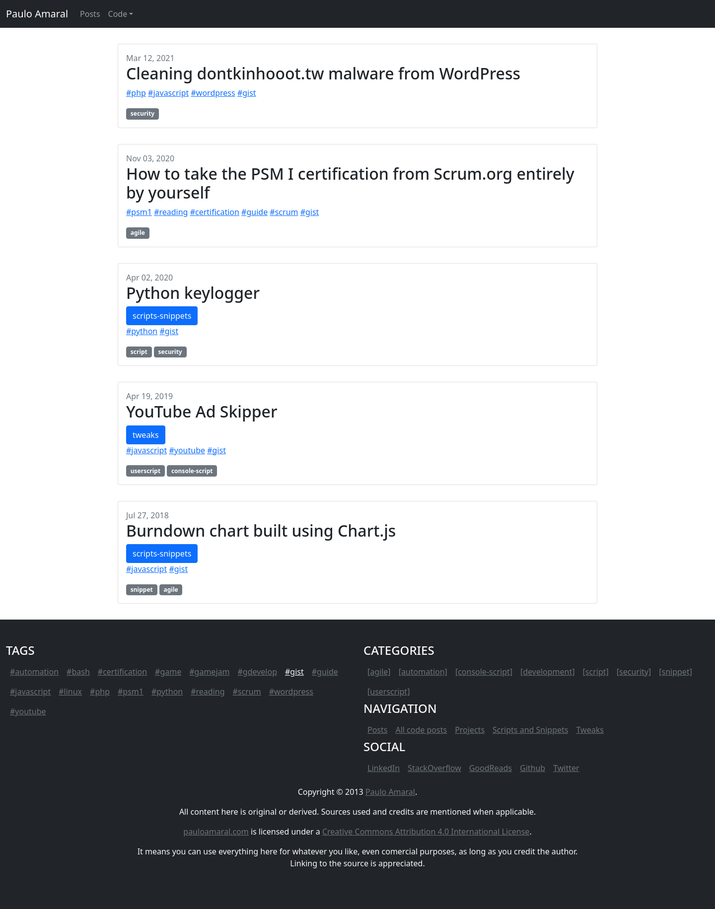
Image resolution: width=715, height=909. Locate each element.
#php (136, 92)
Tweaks (590, 729)
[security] (634, 671)
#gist (246, 92)
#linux (70, 691)
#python (141, 331)
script (139, 352)
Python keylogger (193, 292)
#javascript (168, 92)
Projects (470, 729)
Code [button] (118, 13)
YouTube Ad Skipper (202, 411)
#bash (78, 671)
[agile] (379, 671)
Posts (377, 729)
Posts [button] (90, 13)
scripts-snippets (162, 315)
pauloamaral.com (215, 831)
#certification (214, 212)
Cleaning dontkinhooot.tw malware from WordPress (323, 73)
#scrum (284, 212)
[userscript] (388, 691)
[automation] (423, 671)
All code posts (421, 729)
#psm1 (139, 212)
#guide (254, 212)
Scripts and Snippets (530, 729)
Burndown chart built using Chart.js (261, 530)
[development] (547, 671)
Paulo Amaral (37, 13)
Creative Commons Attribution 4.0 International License (425, 831)
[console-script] (483, 671)
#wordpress (213, 92)
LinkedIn (383, 768)
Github (532, 768)
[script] (596, 671)
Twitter (566, 768)
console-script (192, 471)
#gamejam (209, 671)
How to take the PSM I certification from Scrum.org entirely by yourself (350, 183)
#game (168, 671)
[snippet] (675, 671)
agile (138, 232)
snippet (142, 589)
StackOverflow (434, 768)
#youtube (187, 450)
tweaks (146, 434)
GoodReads (490, 768)
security (142, 113)
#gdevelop (257, 671)
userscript (145, 471)
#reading (171, 212)
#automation (34, 671)
